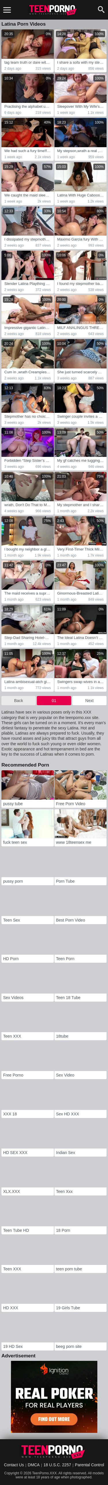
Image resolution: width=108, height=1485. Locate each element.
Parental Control (89, 1465)
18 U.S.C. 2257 (57, 1465)
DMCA (33, 1465)
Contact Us (14, 1465)
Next (89, 700)
